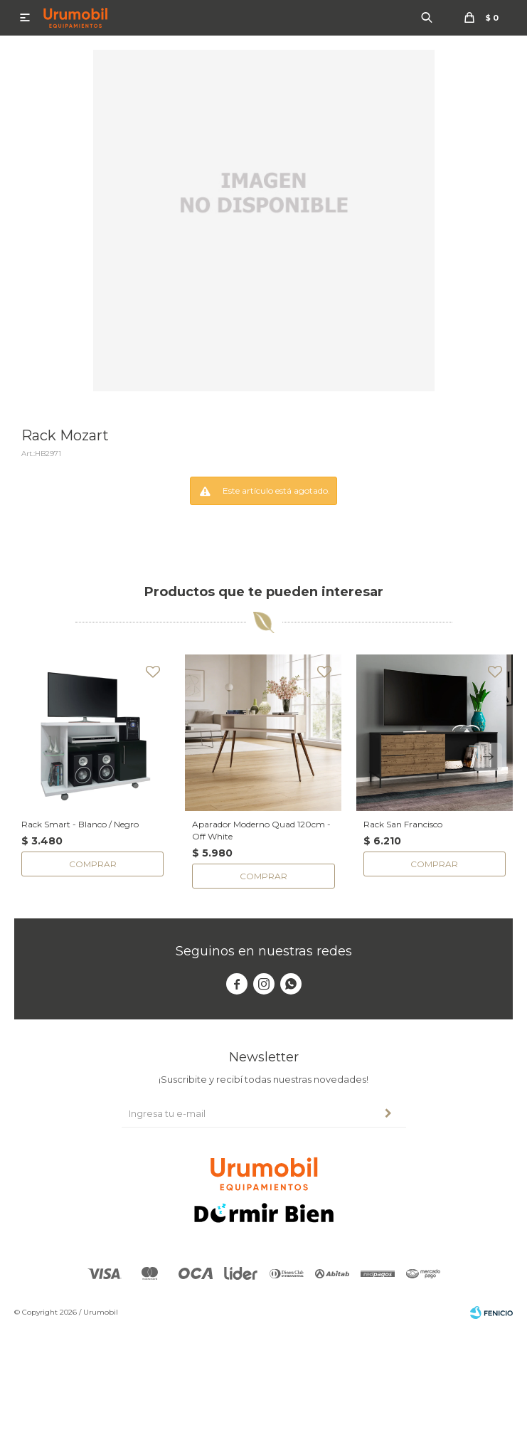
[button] (488, 757)
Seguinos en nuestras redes (264, 951)
